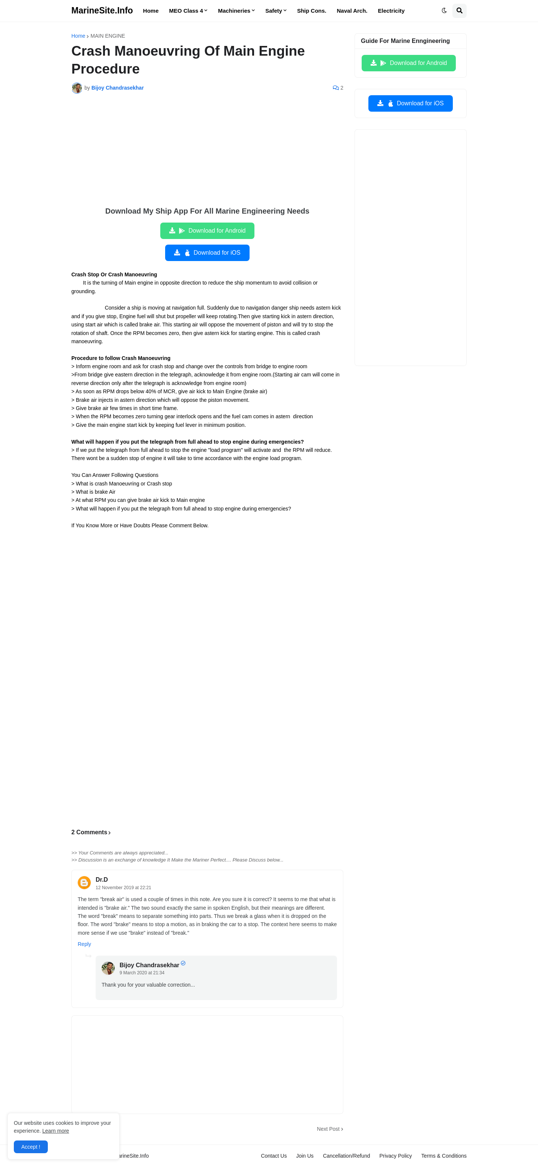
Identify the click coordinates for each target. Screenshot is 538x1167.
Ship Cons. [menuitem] (311, 10)
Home (78, 35)
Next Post (328, 1129)
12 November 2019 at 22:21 (123, 887)
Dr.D (102, 879)
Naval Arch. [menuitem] (352, 10)
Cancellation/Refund (346, 1156)
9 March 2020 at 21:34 (142, 972)
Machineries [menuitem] (234, 10)
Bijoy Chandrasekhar (149, 965)
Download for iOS (211, 253)
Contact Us (274, 1156)
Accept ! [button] (30, 1147)
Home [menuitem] (151, 10)
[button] (444, 11)
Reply (84, 944)
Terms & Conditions (444, 1156)
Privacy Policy (395, 1156)
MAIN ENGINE (107, 35)
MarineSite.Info (102, 10)
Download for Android (212, 231)
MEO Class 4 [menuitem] (186, 10)
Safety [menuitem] (273, 10)
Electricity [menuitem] (391, 10)
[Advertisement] (207, 155)
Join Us (305, 1156)
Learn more (55, 1131)
